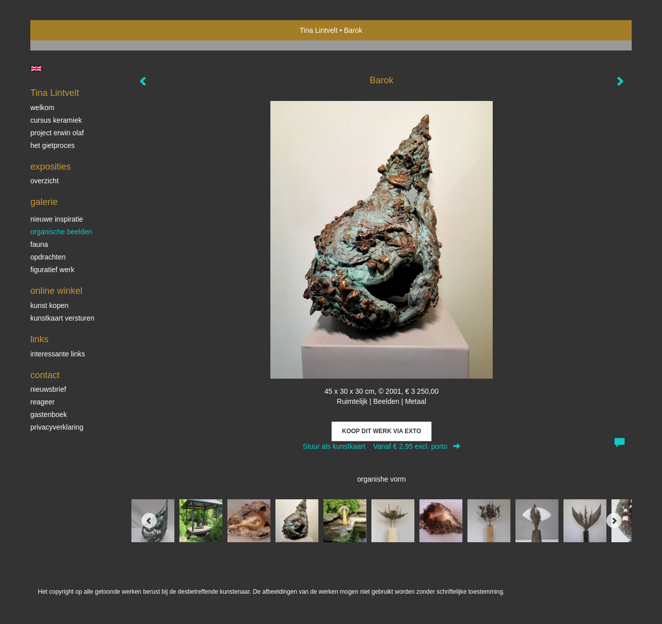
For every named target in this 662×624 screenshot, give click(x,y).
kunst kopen (49, 305)
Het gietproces (52, 145)
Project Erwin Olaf (57, 133)
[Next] (614, 520)
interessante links (57, 354)
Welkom (42, 107)
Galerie (44, 202)
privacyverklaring (56, 427)
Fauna (39, 244)
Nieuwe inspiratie (56, 219)
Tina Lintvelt (319, 30)
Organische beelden (61, 232)
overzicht (44, 181)
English (36, 69)
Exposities (50, 167)
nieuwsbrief (48, 389)
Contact (45, 375)
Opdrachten (48, 257)
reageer (42, 402)
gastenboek (48, 414)
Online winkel (56, 291)
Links (39, 339)
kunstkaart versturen (62, 318)
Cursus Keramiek (56, 120)
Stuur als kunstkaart (381, 446)
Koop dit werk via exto (381, 431)
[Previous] (149, 520)
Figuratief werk (52, 270)
